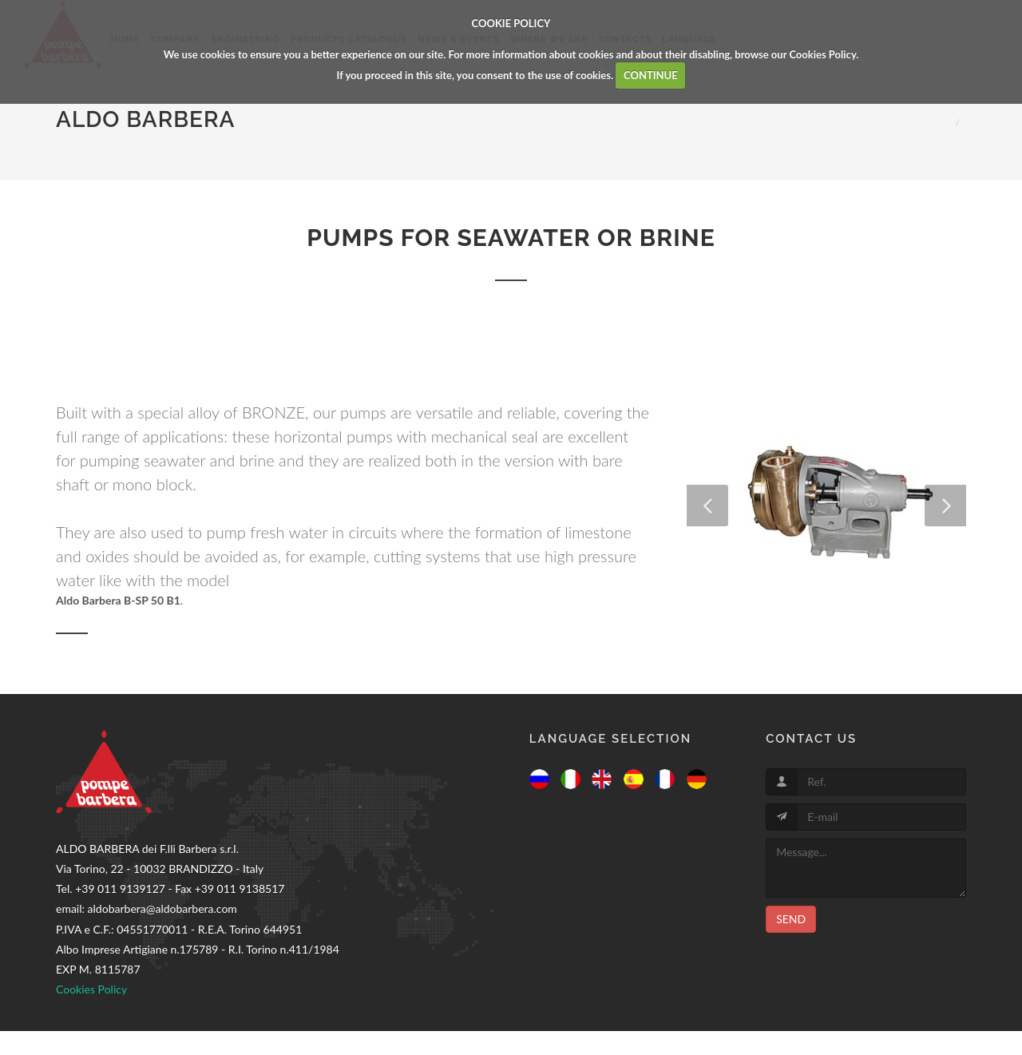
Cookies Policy (822, 54)
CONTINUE (651, 75)
